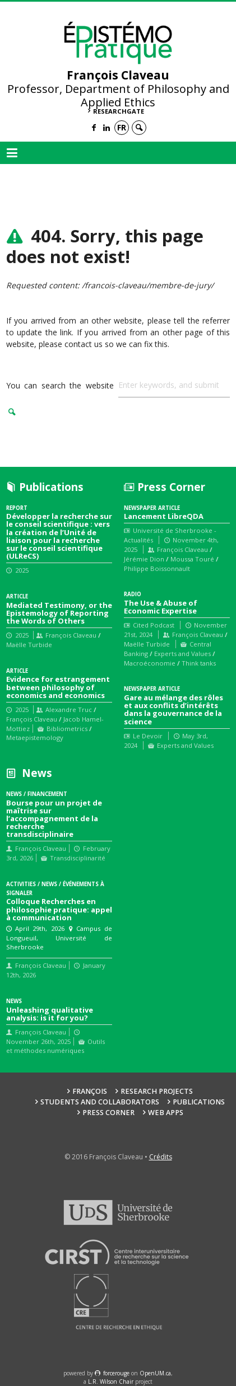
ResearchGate (118, 111)
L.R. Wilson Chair (110, 1381)
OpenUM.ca (155, 1373)
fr (121, 127)
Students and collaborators (99, 1102)
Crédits (160, 1157)
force (116, 1373)
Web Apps (165, 1112)
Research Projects (157, 1091)
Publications (199, 1102)
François (89, 1091)
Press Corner (108, 1112)
